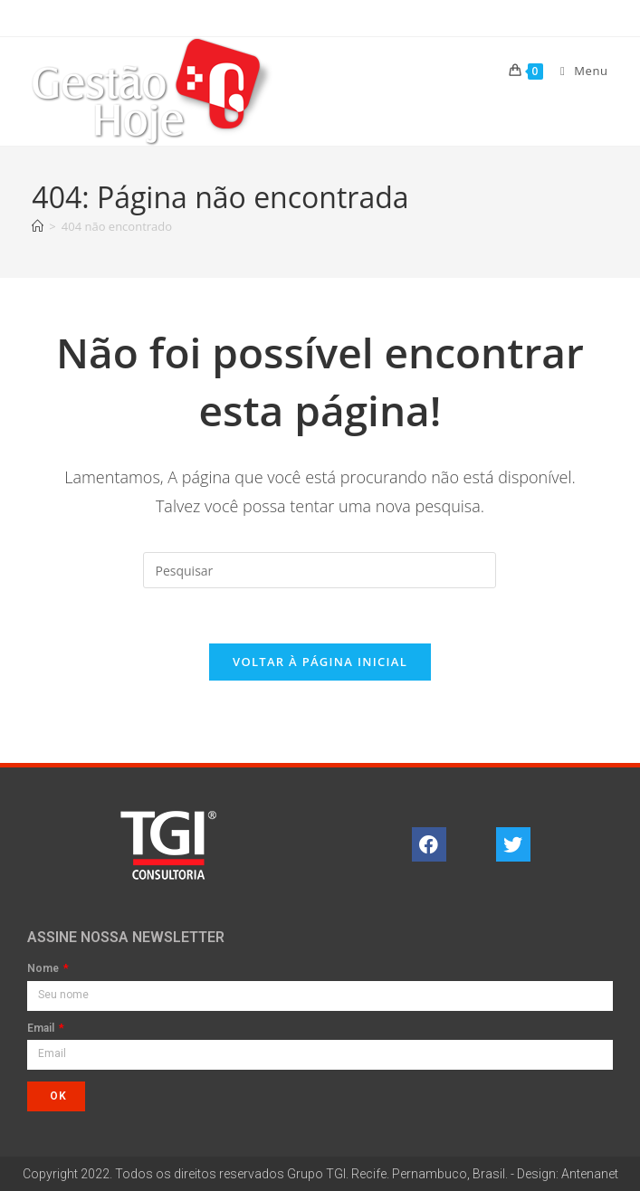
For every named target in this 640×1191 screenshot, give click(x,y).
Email (42, 1028)
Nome (44, 969)
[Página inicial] (37, 226)
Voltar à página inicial (320, 661)
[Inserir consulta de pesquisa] (319, 570)
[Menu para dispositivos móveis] (577, 70)
